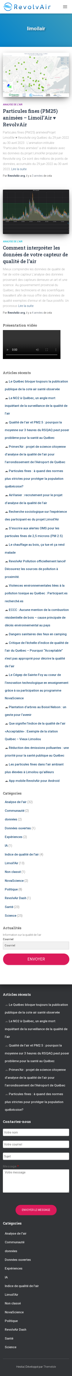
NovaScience (14, 881)
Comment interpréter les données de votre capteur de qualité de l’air (35, 254)
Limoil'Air (11, 863)
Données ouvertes (18, 828)
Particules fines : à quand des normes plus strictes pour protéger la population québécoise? (34, 478)
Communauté (14, 811)
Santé (9, 907)
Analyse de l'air (12, 104)
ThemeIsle (49, 1366)
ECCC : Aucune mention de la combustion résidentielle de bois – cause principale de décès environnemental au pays (37, 617)
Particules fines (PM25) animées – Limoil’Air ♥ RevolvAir (30, 118)
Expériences (13, 837)
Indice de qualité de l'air (22, 854)
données (11, 819)
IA (6, 845)
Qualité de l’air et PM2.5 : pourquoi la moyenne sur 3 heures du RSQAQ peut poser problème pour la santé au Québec (37, 430)
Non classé (13, 872)
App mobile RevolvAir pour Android (34, 781)
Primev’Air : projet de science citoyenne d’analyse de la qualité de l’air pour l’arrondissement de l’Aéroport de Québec (35, 454)
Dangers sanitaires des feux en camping (38, 634)
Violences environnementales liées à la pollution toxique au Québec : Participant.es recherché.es (36, 593)
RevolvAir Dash (15, 898)
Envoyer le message (36, 1209)
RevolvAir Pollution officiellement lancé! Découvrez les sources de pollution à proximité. (35, 569)
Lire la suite (19, 169)
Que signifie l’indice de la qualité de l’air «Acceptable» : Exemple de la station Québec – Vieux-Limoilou (35, 731)
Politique (11, 889)
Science (10, 915)
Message (11, 1166)
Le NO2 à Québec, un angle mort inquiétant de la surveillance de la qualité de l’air (36, 406)
